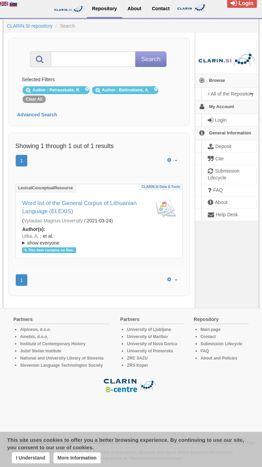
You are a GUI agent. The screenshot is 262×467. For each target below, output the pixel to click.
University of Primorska (150, 351)
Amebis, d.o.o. (34, 336)
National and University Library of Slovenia (62, 358)
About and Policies (219, 358)
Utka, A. (30, 236)
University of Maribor (147, 336)
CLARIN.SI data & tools (161, 187)
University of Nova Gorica (152, 343)
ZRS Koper (137, 365)
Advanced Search (37, 114)
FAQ (205, 351)
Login (242, 3)
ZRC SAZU (137, 358)
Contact (208, 336)
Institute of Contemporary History (52, 343)
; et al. (99, 239)
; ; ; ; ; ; (99, 239)
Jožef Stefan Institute (40, 351)
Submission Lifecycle (222, 343)
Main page (211, 329)
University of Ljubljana (149, 329)
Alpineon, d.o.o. (35, 329)
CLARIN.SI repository (30, 26)
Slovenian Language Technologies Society (61, 365)
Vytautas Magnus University (53, 220)
